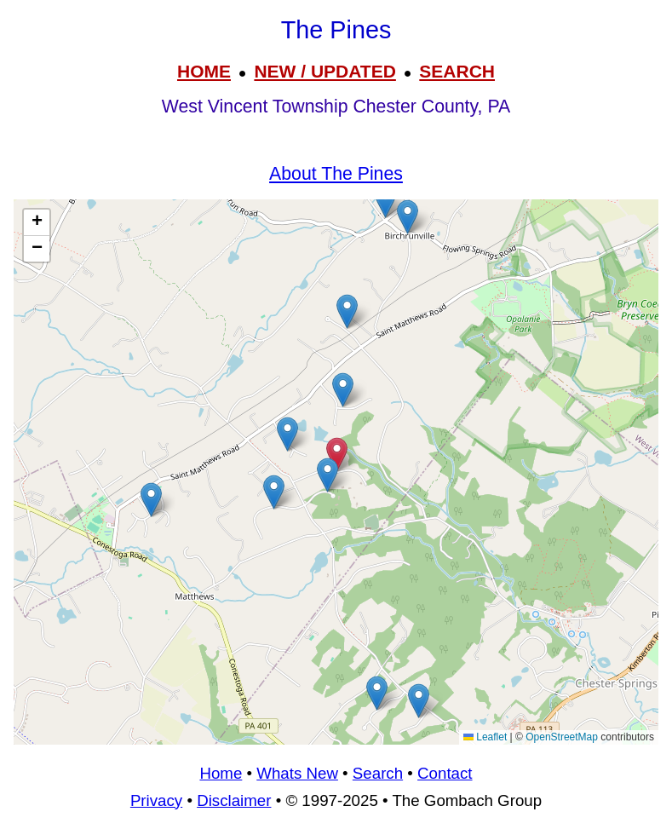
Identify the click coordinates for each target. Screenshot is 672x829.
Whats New (297, 773)
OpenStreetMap (562, 737)
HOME (204, 71)
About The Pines (336, 174)
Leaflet (485, 737)
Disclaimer (234, 800)
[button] (407, 216)
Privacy (156, 800)
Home (220, 773)
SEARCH (457, 71)
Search (378, 773)
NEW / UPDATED (324, 71)
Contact (444, 773)
